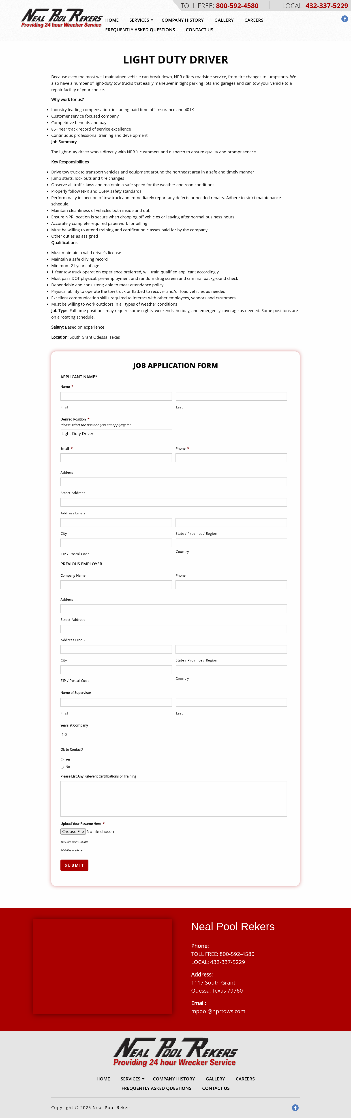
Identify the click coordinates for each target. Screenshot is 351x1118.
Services (139, 20)
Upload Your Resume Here (82, 824)
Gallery (224, 20)
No (68, 766)
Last (179, 407)
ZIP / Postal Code (75, 554)
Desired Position (74, 419)
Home (112, 20)
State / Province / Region (196, 533)
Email (66, 448)
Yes (68, 759)
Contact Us (199, 30)
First (64, 407)
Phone (182, 448)
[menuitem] (112, 20)
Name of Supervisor (75, 693)
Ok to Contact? (71, 749)
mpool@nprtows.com (218, 1011)
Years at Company (74, 725)
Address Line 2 (73, 513)
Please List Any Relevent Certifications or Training (98, 776)
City (64, 533)
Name (66, 387)
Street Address (73, 492)
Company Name (72, 575)
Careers (253, 20)
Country (182, 551)
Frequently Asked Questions (140, 30)
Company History (183, 20)
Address (66, 473)
